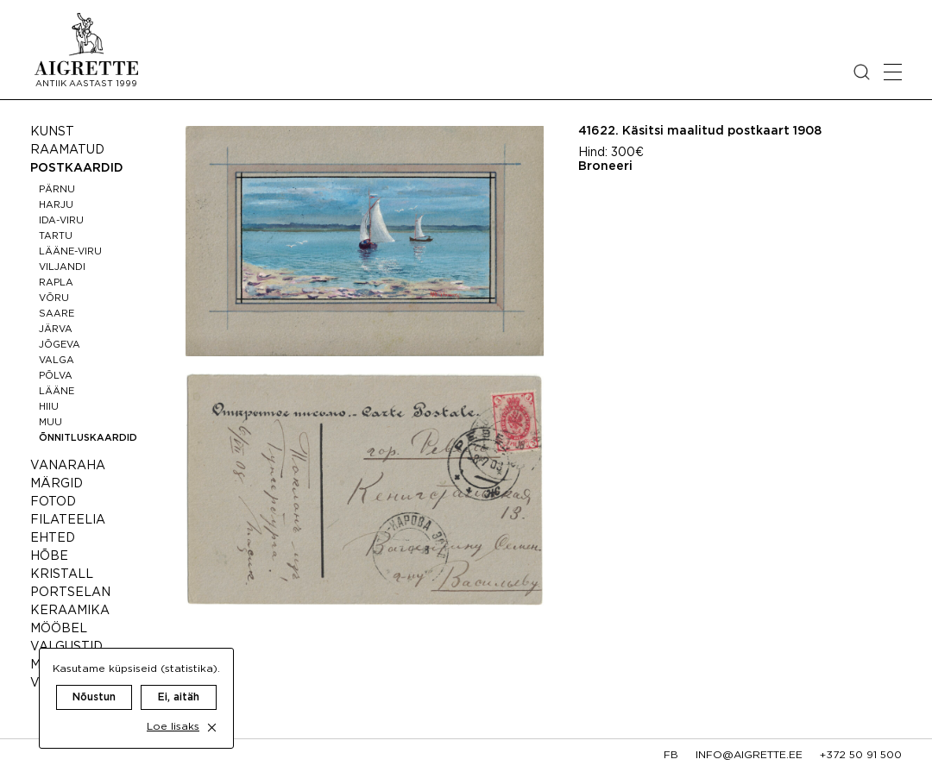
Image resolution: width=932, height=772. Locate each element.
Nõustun (94, 682)
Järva (55, 329)
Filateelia (67, 520)
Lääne (56, 391)
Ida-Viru (61, 221)
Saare (56, 314)
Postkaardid (76, 168)
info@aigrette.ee (749, 755)
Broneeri (605, 166)
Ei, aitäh (178, 682)
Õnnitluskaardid (88, 438)
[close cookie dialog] (212, 712)
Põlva (55, 376)
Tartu (55, 236)
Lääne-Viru (70, 252)
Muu (50, 422)
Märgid (56, 484)
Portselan (70, 592)
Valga (56, 360)
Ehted (52, 538)
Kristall (61, 574)
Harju (56, 205)
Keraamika (70, 611)
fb (671, 755)
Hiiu (49, 407)
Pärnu (57, 189)
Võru (54, 298)
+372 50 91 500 (861, 755)
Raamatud (67, 150)
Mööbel (58, 629)
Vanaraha (67, 466)
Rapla (56, 283)
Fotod (53, 502)
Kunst (52, 132)
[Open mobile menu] (893, 72)
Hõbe (49, 556)
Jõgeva (59, 345)
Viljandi (62, 267)
